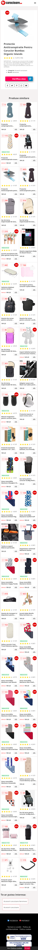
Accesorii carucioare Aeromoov (15, 901)
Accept (27, 948)
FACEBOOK (12, 921)
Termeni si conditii (14, 927)
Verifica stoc (22, 79)
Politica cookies (25, 929)
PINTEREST (24, 921)
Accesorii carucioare (11, 907)
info (16, 129)
